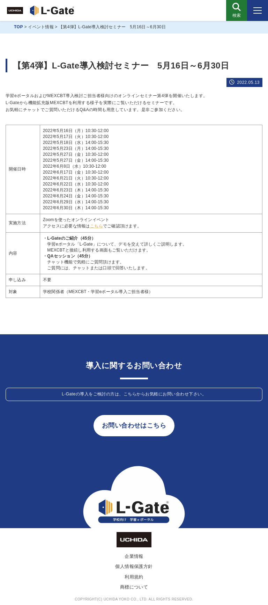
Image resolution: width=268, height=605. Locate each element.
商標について (134, 587)
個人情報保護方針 (134, 566)
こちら (96, 226)
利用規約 (134, 577)
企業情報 (134, 556)
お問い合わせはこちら (134, 425)
